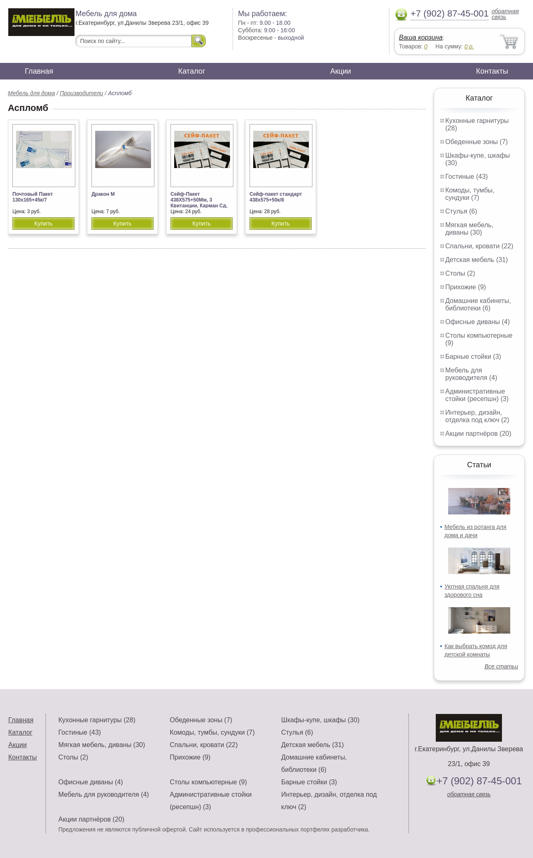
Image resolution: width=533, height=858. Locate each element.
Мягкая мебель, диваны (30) (469, 228)
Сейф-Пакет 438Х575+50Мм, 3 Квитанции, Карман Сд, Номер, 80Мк (199, 202)
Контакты (492, 71)
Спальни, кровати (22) (479, 246)
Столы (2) (460, 273)
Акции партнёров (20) (478, 433)
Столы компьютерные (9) (208, 782)
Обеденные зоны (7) (476, 141)
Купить (43, 223)
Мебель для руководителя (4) (471, 374)
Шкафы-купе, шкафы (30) (320, 719)
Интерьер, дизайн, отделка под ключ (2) (477, 416)
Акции (340, 71)
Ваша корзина (420, 37)
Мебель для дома (31, 93)
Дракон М (103, 194)
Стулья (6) (461, 211)
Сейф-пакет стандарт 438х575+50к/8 (276, 197)
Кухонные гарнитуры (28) (96, 719)
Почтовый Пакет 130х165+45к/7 (32, 197)
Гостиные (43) (466, 176)
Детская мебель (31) (476, 259)
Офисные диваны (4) (477, 321)
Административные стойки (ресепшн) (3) (477, 395)
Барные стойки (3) (473, 356)
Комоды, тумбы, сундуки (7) (470, 194)
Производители (81, 93)
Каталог (191, 71)
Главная (39, 71)
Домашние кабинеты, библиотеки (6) (478, 304)
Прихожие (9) (465, 287)
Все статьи (501, 666)
